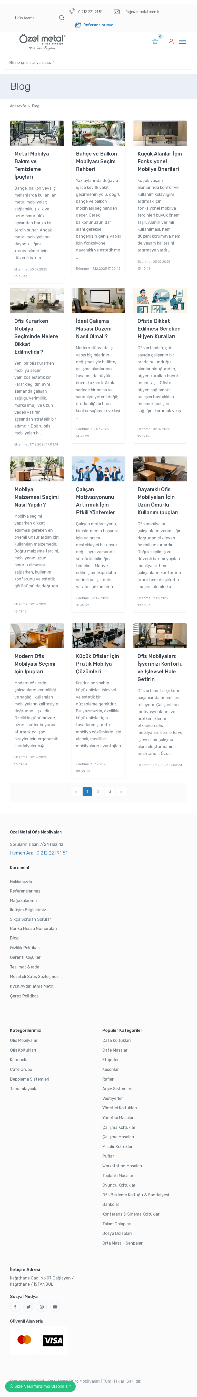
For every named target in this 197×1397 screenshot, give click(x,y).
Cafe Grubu (21, 1069)
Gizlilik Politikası (25, 947)
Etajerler (110, 1059)
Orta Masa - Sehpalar (122, 1243)
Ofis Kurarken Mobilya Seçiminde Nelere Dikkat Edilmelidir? (36, 336)
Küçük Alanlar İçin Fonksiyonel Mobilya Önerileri (159, 161)
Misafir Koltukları (118, 1146)
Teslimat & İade (24, 967)
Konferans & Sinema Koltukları (131, 1214)
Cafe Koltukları (116, 1040)
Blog (14, 938)
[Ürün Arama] (33, 18)
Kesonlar (110, 1069)
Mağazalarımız (24, 900)
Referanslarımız (25, 891)
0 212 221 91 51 (86, 11)
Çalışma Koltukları (119, 1127)
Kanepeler (19, 1059)
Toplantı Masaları (118, 1175)
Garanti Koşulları (26, 957)
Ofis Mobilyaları (24, 1040)
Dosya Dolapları (117, 1233)
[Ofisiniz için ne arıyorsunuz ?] (98, 63)
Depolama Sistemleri (29, 1079)
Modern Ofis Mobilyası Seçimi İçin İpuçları (34, 664)
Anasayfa (18, 106)
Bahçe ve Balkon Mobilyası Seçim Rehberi (96, 161)
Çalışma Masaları (118, 1136)
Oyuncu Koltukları (119, 1185)
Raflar (108, 1079)
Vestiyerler (112, 1098)
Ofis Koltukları (23, 1050)
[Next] (121, 791)
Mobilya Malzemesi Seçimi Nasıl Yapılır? (36, 497)
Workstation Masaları (122, 1165)
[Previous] (76, 791)
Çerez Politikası (25, 996)
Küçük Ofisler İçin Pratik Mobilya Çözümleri (97, 664)
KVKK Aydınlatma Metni (32, 986)
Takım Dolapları (116, 1223)
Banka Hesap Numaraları (33, 928)
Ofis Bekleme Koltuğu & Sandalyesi (135, 1194)
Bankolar (110, 1204)
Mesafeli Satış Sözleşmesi (35, 976)
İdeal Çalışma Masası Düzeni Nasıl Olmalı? (94, 328)
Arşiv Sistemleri (117, 1088)
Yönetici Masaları (118, 1117)
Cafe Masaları (115, 1050)
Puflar (108, 1156)
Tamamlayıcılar (24, 1088)
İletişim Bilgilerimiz (28, 909)
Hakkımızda (21, 881)
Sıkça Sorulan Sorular (30, 919)
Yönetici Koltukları (119, 1107)
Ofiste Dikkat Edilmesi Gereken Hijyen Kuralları (159, 328)
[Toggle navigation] (182, 41)
